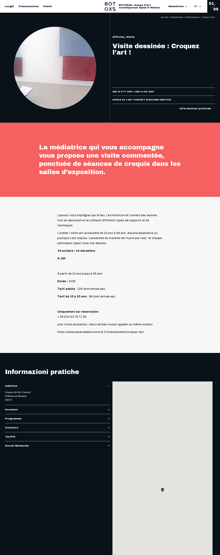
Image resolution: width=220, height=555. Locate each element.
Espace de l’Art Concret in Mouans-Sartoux (141, 100)
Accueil (164, 17)
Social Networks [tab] (57, 445)
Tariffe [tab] (57, 436)
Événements (177, 17)
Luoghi (9, 6)
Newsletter (178, 6)
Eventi (47, 6)
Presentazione (29, 6)
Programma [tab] (57, 418)
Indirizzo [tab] (57, 386)
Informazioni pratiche (197, 108)
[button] (162, 490)
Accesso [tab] (57, 409)
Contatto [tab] (57, 427)
